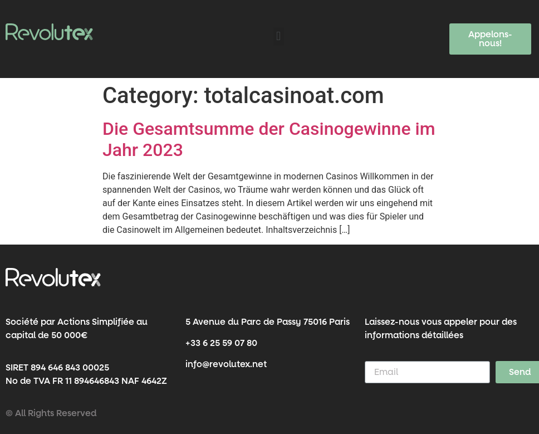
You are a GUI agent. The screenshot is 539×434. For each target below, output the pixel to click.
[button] (278, 36)
